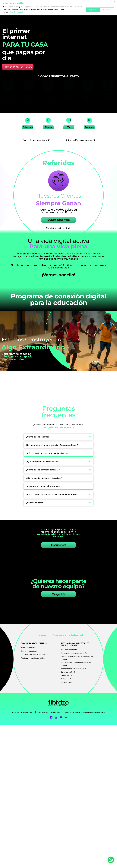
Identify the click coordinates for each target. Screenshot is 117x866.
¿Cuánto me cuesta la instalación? (43, 485)
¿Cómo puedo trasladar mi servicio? (44, 477)
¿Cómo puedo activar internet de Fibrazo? (47, 452)
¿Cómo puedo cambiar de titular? (43, 468)
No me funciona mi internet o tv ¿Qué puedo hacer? (52, 444)
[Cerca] (114, 2)
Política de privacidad (16, 12)
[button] (58, 435)
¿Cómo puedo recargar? (38, 435)
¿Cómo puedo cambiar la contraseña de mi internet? (52, 493)
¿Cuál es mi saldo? (35, 501)
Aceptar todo (106, 9)
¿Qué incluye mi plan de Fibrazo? (42, 460)
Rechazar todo (90, 9)
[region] (58, 7)
